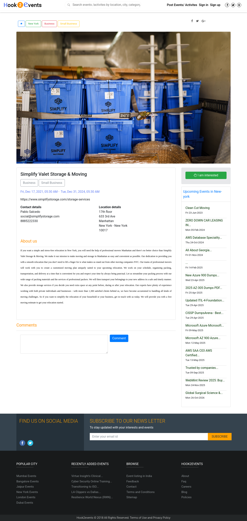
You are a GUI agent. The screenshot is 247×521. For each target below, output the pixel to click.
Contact (131, 486)
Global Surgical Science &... (204, 393)
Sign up (215, 5)
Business (49, 23)
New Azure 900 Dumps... (202, 275)
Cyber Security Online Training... (91, 481)
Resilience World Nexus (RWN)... (92, 497)
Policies (186, 497)
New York (33, 23)
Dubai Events (24, 502)
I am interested (206, 175)
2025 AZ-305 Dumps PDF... (203, 288)
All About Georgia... (198, 250)
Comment (119, 338)
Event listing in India (139, 476)
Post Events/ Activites (182, 5)
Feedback (132, 481)
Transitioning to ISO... (85, 486)
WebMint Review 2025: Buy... (205, 380)
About (185, 476)
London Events (25, 497)
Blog (184, 492)
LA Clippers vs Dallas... (86, 492)
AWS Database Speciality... (203, 237)
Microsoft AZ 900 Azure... (202, 338)
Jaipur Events (25, 486)
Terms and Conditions (140, 492)
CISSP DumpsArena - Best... (204, 313)
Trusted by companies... (201, 368)
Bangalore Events (27, 481)
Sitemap (131, 497)
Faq (183, 481)
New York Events (27, 492)
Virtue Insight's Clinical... (87, 476)
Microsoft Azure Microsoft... (204, 325)
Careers (186, 486)
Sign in (203, 5)
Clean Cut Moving (197, 208)
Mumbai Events (26, 476)
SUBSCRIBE (220, 436)
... (186, 263)
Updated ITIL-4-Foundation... (204, 300)
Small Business (68, 23)
